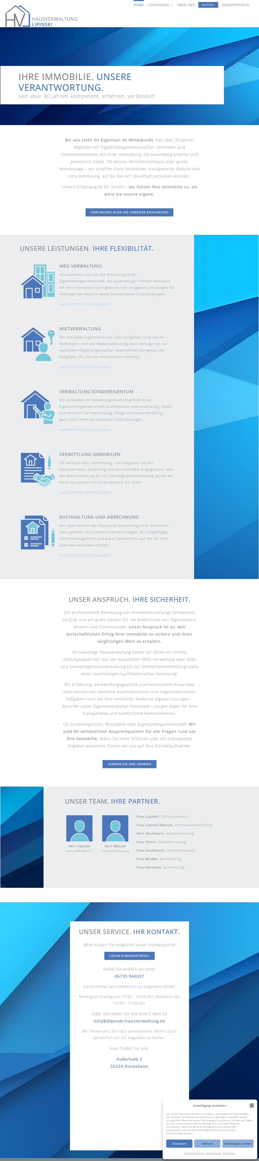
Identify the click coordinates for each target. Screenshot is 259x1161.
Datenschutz (213, 1153)
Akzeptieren (179, 1143)
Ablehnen (207, 1143)
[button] (252, 1105)
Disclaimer (229, 1153)
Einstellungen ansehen (238, 1143)
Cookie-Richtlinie (195, 1153)
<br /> (129, 1110)
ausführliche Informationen (84, 304)
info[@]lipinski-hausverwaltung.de (129, 1021)
